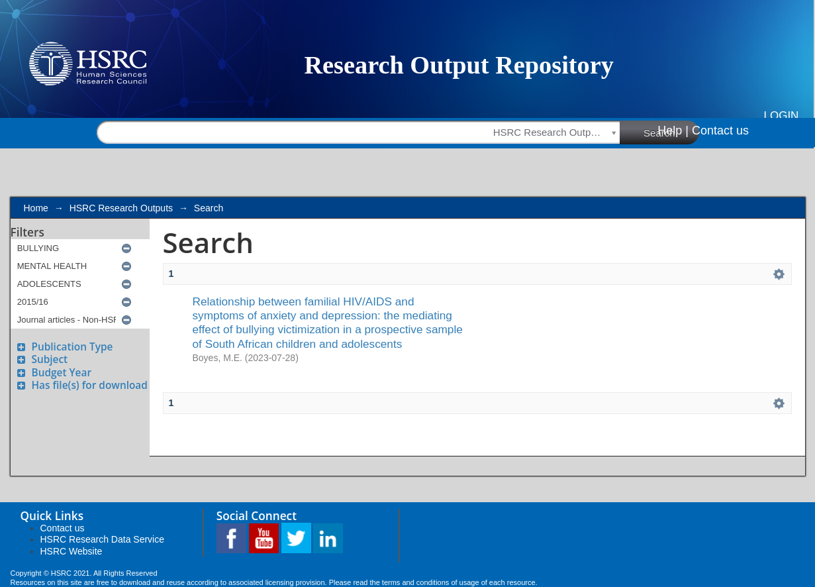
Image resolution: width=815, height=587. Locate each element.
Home (36, 208)
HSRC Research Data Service (102, 539)
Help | (673, 130)
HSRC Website (71, 551)
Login (780, 115)
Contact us (720, 130)
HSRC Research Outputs (121, 208)
